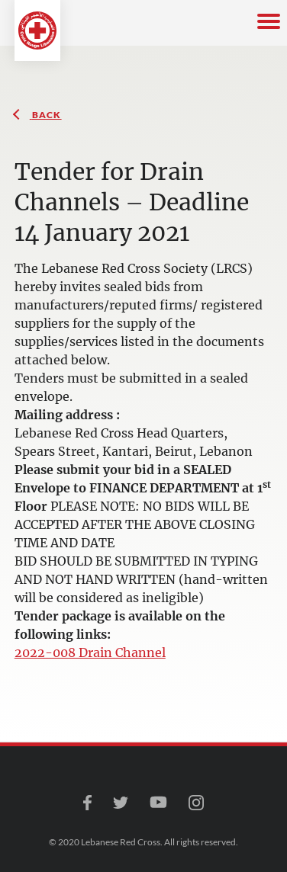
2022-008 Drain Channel (90, 652)
